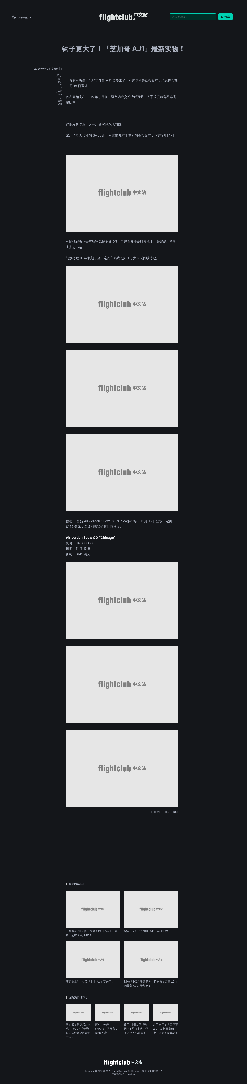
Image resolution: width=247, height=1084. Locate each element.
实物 (60, 104)
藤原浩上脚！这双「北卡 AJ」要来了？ (90, 981)
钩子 (60, 79)
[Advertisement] (122, 842)
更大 (60, 82)
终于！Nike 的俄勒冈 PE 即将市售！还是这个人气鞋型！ (136, 1028)
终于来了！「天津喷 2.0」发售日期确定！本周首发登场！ (165, 1028)
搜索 (225, 17)
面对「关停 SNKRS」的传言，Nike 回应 (106, 1028)
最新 (60, 100)
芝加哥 (59, 91)
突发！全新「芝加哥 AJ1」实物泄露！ (147, 931)
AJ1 (60, 94)
